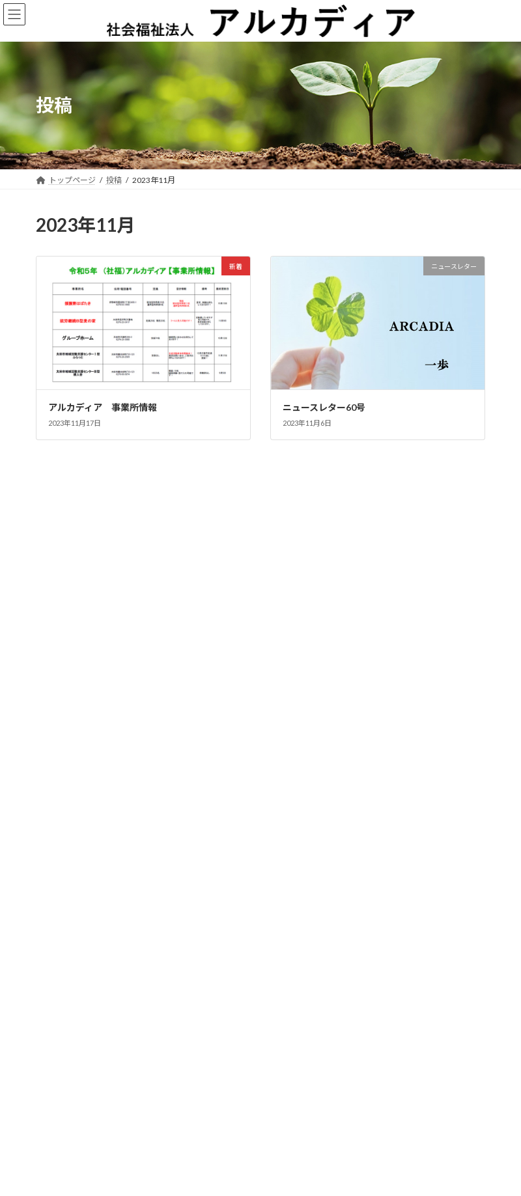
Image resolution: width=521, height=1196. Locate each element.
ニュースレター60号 (324, 407)
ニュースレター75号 (77, 626)
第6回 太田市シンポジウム (93, 674)
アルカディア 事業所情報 (102, 407)
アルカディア (248, 1179)
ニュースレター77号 (77, 531)
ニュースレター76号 (77, 579)
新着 (169, 517)
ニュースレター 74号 (82, 721)
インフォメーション (138, 659)
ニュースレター (132, 517)
